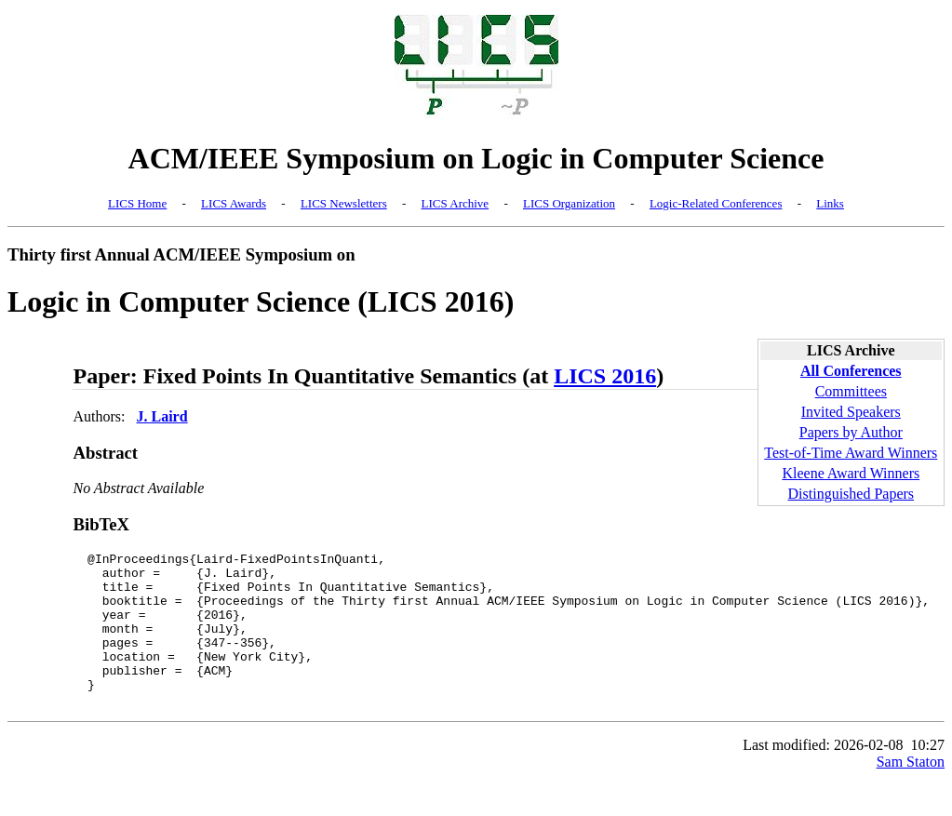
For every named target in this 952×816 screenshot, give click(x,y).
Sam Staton (911, 792)
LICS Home (137, 203)
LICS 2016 (605, 376)
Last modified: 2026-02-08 (823, 775)
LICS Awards (233, 203)
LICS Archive (455, 203)
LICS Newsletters (344, 203)
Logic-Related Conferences (716, 203)
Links (830, 203)
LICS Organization (569, 203)
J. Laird (161, 416)
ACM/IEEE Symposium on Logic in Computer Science (476, 158)
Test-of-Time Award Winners (850, 453)
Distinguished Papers (851, 494)
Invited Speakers (851, 412)
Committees (851, 391)
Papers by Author (851, 432)
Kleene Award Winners (850, 473)
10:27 (928, 775)
